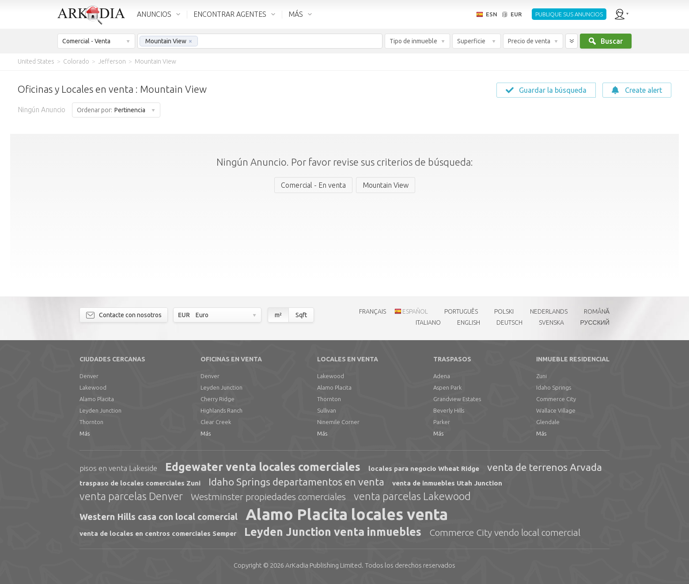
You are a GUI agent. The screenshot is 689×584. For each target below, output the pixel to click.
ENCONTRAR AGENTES (229, 14)
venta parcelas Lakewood (412, 496)
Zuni (541, 376)
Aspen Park (447, 387)
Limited (323, 565)
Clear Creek (216, 422)
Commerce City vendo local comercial (504, 532)
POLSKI (504, 311)
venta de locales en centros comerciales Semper (158, 533)
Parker (441, 422)
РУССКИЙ (595, 322)
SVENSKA (551, 322)
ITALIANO (428, 322)
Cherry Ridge (218, 399)
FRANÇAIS (372, 311)
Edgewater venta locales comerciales (262, 467)
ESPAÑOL (415, 311)
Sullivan (326, 410)
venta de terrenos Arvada (544, 467)
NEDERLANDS (549, 311)
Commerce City (556, 399)
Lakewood (93, 387)
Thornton (91, 422)
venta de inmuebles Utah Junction (447, 483)
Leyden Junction (100, 410)
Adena (441, 376)
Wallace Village (555, 410)
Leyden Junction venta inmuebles (332, 532)
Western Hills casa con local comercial (159, 517)
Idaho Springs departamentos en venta (296, 481)
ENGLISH (468, 322)
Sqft (301, 315)
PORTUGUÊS (461, 311)
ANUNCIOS (154, 14)
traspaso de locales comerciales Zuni (140, 483)
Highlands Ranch (221, 410)
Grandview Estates (457, 399)
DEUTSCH (509, 322)
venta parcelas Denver (131, 496)
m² (278, 315)
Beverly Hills (448, 410)
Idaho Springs (553, 387)
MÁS (295, 14)
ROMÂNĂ (597, 311)
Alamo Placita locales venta (347, 514)
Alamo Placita (97, 399)
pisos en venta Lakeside (118, 468)
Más (85, 433)
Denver (89, 376)
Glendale (548, 422)
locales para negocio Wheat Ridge (423, 468)
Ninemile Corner (338, 422)
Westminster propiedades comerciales (268, 496)
